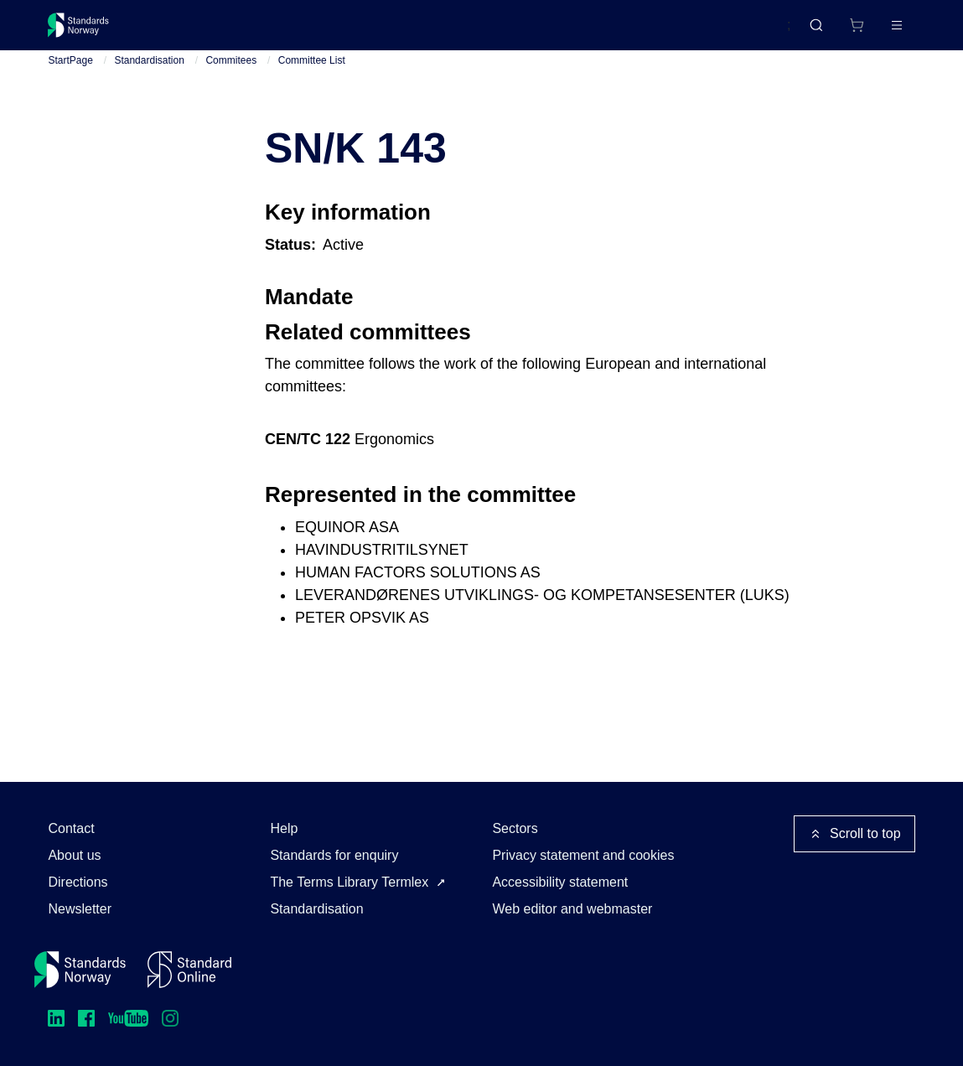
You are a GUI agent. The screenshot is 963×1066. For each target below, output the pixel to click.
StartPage (70, 74)
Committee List (311, 74)
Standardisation (149, 74)
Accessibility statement (560, 882)
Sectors (514, 828)
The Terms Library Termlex (349, 882)
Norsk (756, 32)
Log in (882, 31)
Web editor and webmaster (572, 909)
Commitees (230, 74)
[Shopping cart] (821, 32)
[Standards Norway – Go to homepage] (90, 31)
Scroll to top (854, 833)
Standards (194, 31)
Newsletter (79, 909)
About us (74, 855)
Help (284, 828)
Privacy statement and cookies (583, 855)
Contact (71, 828)
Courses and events (310, 31)
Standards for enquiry (334, 855)
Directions (77, 882)
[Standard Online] (189, 970)
